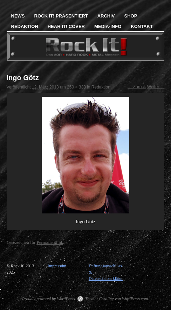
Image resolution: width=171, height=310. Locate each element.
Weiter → (156, 86)
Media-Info (107, 26)
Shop (130, 16)
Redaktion (24, 26)
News (18, 16)
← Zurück (137, 86)
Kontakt (142, 26)
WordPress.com (135, 298)
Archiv (106, 16)
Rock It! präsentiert (61, 16)
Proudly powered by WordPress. (49, 298)
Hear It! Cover (66, 26)
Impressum (57, 265)
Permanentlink (49, 242)
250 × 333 (76, 87)
